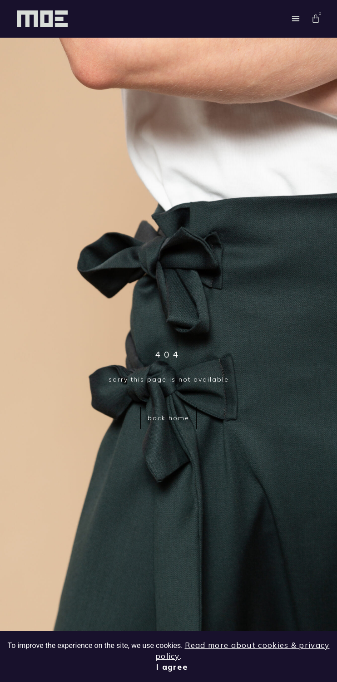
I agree (172, 667)
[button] (296, 19)
